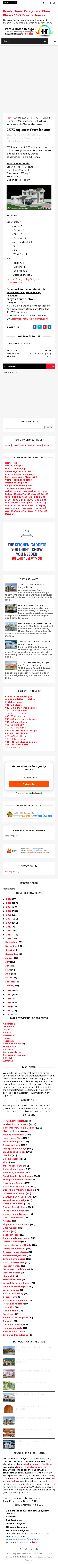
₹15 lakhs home (13, 702)
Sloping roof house (14, 1135)
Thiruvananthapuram (14, 1055)
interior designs (31, 1464)
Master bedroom (12, 1280)
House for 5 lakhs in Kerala (31, 605)
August (9, 958)
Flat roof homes (12, 1131)
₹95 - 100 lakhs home (16, 745)
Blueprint (8, 1321)
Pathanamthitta (12, 1052)
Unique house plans (16, 483)
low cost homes (12, 1266)
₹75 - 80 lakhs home (16, 733)
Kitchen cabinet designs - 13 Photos (34, 1430)
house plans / (21, 477)
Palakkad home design (18, 141)
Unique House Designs (16, 1214)
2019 (8, 927)
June (8, 966)
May (7, 970)
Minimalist (9, 1276)
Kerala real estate (13, 1328)
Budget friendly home (15, 1207)
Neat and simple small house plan (35, 624)
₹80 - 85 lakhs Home (16, 736)
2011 (8, 1007)
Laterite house (11, 1290)
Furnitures (9, 1314)
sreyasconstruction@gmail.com (30, 319)
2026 (9, 899)
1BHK (8, 445)
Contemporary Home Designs (19, 1128)
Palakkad (8, 1049)
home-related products (29, 1467)
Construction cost (13, 1218)
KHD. (17, 1557)
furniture (47, 1464)
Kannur (7, 1032)
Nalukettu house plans (16, 1318)
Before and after (12, 1331)
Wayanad (8, 1061)
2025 (8, 903)
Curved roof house (22, 138)
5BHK (39, 445)
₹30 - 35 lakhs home (16, 711)
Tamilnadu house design (17, 1238)
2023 (8, 911)
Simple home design (14, 1259)
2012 (8, 1002)
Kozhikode (9, 1044)
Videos (7, 1231)
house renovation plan (16, 1287)
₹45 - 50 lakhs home (15, 716)
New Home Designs (14, 1183)
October (10, 950)
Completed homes (13, 1204)
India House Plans (13, 1138)
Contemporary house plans (20, 474)
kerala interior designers (17, 1283)
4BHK (38, 118)
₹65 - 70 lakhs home (15, 728)
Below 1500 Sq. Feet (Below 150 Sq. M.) (26, 494)
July (7, 962)
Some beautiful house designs (31, 1383)
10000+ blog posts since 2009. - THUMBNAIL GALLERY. (29, 1554)
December (11, 942)
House (15, 469)
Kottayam (8, 1041)
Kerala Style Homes (14, 1173)
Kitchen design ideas (15, 1255)
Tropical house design (15, 1252)
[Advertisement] (29, 83)
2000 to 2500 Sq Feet (24, 118)
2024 (9, 907)
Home (10, 118)
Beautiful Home (12, 1145)
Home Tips (11, 463)
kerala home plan (13, 1142)
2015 (8, 991)
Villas (6, 1162)
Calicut (20, 1044)
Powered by (29, 793)
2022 (8, 915)
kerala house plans (13, 1304)
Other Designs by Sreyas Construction (23, 281)
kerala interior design (15, 1200)
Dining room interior (14, 1249)
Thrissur (7, 1058)
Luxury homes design (15, 1149)
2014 (8, 995)
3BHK (23, 445)
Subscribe (29, 784)
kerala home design (14, 1121)
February (10, 982)
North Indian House (14, 1262)
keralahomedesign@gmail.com (23, 1539)
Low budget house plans (19, 471)
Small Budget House (14, 1152)
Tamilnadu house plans (18, 488)
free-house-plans (13, 1166)
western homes (12, 1273)
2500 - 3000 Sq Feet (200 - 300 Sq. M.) (26, 500)
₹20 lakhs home (14, 705)
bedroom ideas (11, 1235)
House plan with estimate (17, 1245)
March (8, 978)
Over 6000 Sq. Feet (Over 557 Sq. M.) (25, 508)
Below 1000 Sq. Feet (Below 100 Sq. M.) (26, 491)
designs (14, 466)
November (11, 946)
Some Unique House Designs (31, 1394)
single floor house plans (16, 1224)
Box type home (11, 1159)
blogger (50, 367)
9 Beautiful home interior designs (33, 1371)
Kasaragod (9, 1035)
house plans (18, 480)
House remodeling (13, 1293)
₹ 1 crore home (12, 748)
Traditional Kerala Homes (17, 1187)
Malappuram (9, 1047)
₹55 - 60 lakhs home (16, 722)
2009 (9, 1014)
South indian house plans (17, 1197)
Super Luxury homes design (18, 1190)
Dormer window (12, 1242)
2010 (8, 1010)
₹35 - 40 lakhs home (15, 714)
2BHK (15, 445)
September (11, 954)
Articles (7, 1221)
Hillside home (10, 1311)
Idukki (6, 1030)
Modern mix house (27, 121)
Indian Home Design (14, 1193)
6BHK (46, 445)
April (7, 974)
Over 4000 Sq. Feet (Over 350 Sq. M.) (25, 506)
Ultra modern (10, 1228)
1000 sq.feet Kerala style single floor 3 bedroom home (33, 664)
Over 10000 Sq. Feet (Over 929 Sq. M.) (26, 511)
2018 (8, 931)
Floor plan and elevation (16, 1180)
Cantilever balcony (13, 1324)
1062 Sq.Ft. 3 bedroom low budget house (31, 586)
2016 (8, 939)
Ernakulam (9, 1027)
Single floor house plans (18, 486)
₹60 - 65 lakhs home (15, 725)
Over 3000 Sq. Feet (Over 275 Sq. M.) (25, 503)
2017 (8, 935)
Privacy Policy (12, 871)
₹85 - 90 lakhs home (15, 739)
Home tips (9, 1307)
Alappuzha (9, 1024)
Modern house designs (16, 1124)
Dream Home (10, 1297)
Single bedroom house (16, 1335)
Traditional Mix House (15, 1300)
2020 (9, 923)
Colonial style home (14, 1169)
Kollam (6, 1038)
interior (7, 1155)
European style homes (15, 1269)
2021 (8, 919)
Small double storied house (18, 1176)
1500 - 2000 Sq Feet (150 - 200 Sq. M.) (25, 497)
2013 (8, 999)
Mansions (10, 514)
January (9, 986)
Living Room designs (14, 1211)
